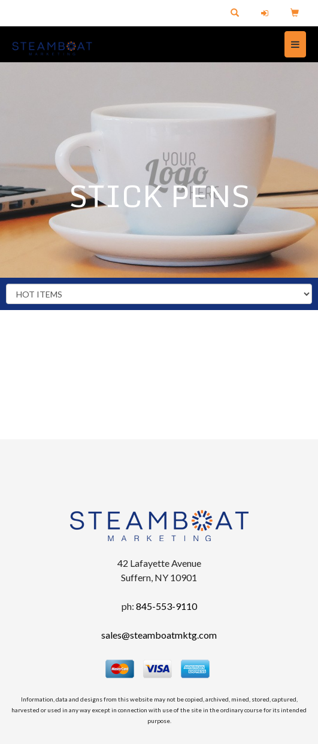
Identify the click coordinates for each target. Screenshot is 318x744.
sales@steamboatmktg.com (159, 634)
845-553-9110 (166, 606)
